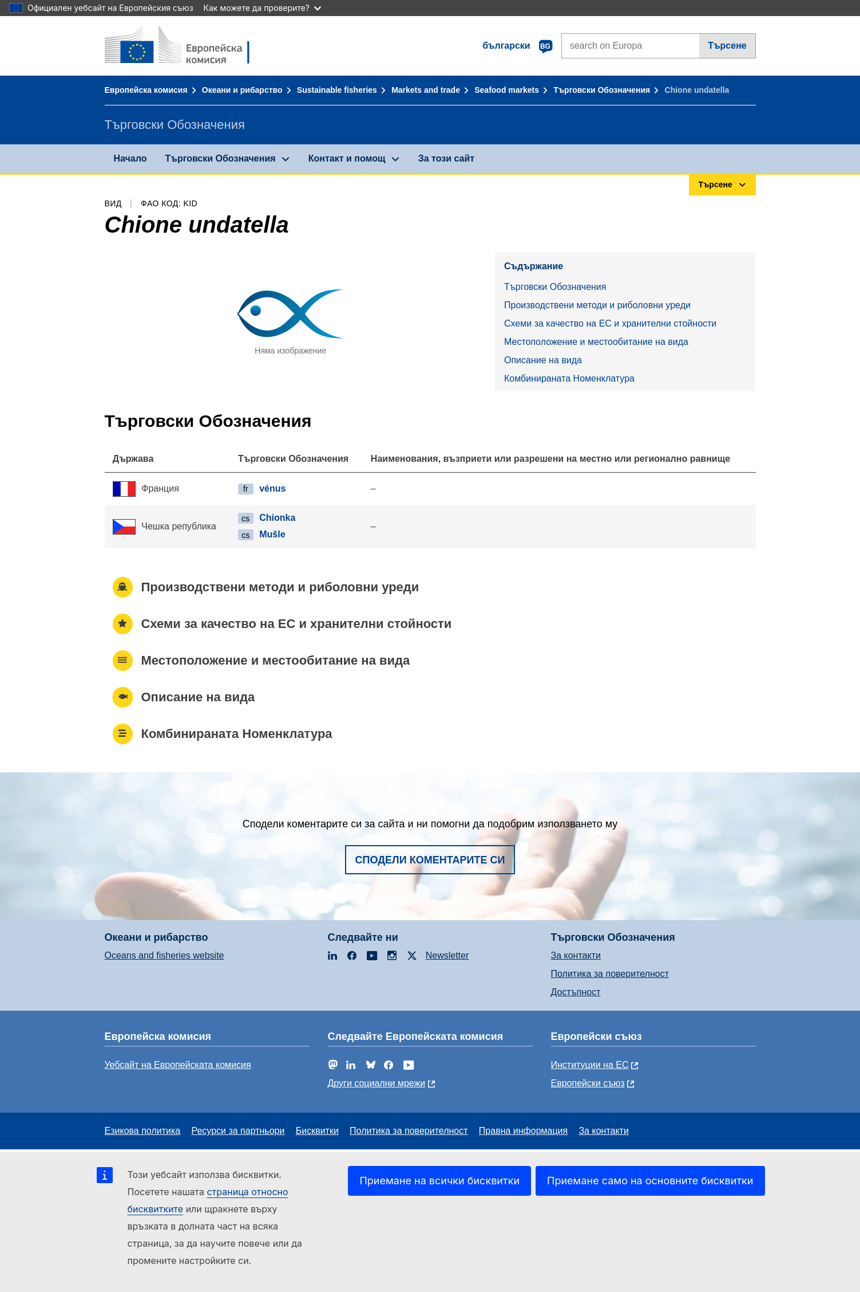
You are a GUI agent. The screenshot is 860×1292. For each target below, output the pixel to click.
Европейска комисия (146, 90)
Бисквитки (317, 1131)
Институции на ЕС (590, 1065)
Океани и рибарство (242, 90)
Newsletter (447, 955)
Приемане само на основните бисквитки (650, 1181)
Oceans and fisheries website (164, 955)
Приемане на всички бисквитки (439, 1181)
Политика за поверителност (610, 974)
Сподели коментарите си (430, 860)
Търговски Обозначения (601, 90)
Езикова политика (143, 1131)
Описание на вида (543, 360)
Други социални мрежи (377, 1083)
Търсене (727, 45)
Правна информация (523, 1131)
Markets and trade (425, 90)
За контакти (576, 955)
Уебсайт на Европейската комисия (178, 1065)
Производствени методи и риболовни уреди (597, 305)
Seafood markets (506, 90)
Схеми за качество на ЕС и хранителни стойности (610, 323)
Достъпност (576, 992)
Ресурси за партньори (237, 1131)
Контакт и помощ (347, 158)
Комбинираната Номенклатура (569, 378)
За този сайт (446, 158)
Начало (130, 158)
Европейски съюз (588, 1083)
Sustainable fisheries (337, 90)
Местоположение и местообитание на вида (596, 342)
